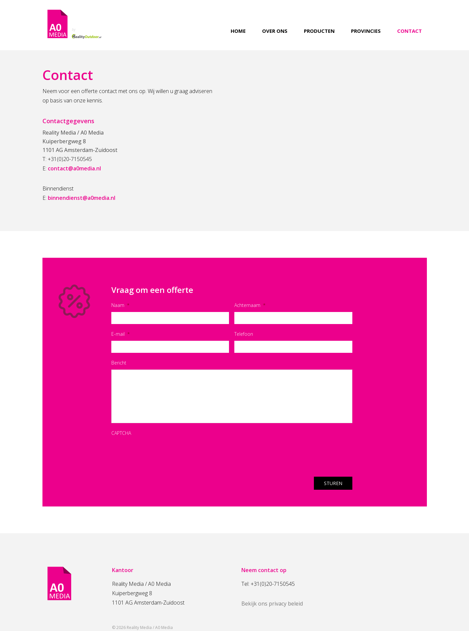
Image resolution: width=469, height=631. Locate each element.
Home (238, 31)
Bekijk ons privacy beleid (272, 603)
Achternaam (249, 305)
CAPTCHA (121, 433)
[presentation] (162, 453)
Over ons (274, 31)
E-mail (120, 334)
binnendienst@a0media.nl (81, 198)
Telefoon (243, 334)
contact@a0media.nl (74, 168)
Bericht (118, 363)
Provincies (366, 31)
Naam (120, 305)
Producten (319, 31)
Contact (409, 31)
